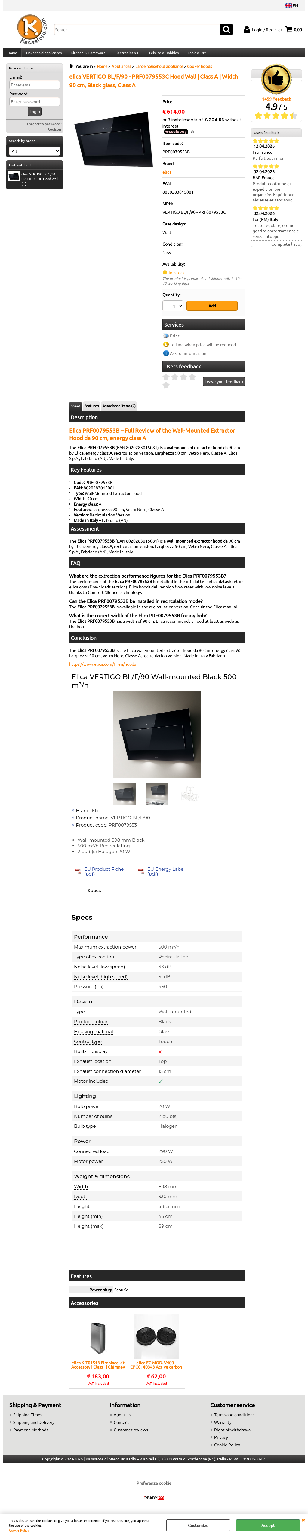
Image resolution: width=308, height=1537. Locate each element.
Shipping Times (27, 1418)
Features (91, 409)
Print (175, 339)
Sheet (75, 409)
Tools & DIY (195, 55)
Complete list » (285, 249)
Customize (198, 1525)
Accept (268, 1525)
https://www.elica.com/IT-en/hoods (102, 667)
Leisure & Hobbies (162, 55)
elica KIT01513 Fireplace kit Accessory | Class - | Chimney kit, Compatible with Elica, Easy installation (98, 1368)
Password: (18, 98)
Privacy (221, 1440)
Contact (121, 1425)
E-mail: (15, 81)
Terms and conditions (234, 1418)
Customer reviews (131, 1433)
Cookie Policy (19, 1530)
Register (55, 134)
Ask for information (188, 356)
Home (12, 55)
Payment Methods (30, 1433)
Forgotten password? (44, 128)
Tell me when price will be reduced (203, 347)
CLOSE (303, 1520)
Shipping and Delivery (33, 1425)
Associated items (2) (119, 409)
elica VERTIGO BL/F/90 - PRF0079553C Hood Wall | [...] (34, 183)
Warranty (223, 1425)
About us (122, 1418)
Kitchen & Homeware (87, 55)
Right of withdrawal (233, 1433)
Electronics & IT (126, 55)
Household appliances (43, 55)
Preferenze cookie (154, 1486)
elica (166, 176)
